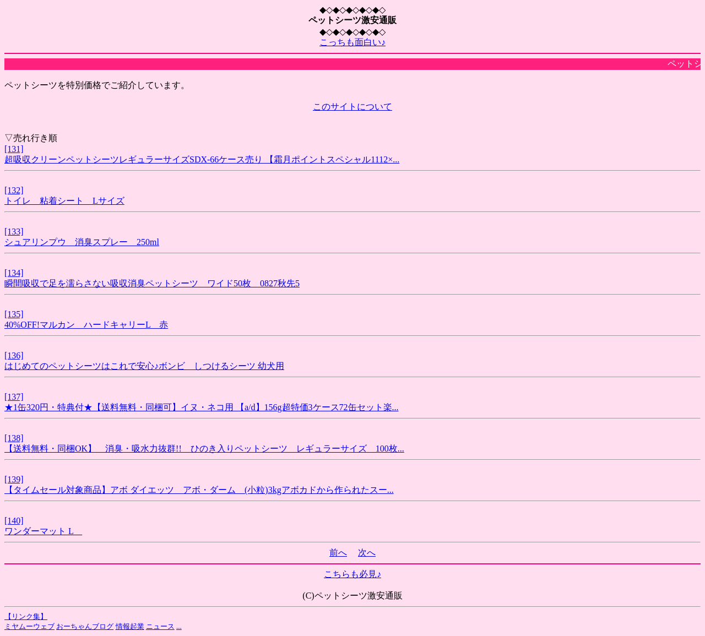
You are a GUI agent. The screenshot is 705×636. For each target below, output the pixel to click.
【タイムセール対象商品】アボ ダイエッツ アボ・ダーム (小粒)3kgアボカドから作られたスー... (199, 489)
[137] (14, 396)
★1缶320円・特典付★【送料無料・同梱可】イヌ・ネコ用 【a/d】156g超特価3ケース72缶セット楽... (201, 407)
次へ (367, 552)
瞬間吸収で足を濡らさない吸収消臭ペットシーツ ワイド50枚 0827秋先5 (152, 283)
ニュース (160, 626)
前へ (338, 552)
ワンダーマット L (43, 531)
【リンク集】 (25, 616)
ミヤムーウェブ (29, 626)
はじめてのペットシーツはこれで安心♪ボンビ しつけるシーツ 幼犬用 (144, 366)
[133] (14, 231)
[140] (14, 520)
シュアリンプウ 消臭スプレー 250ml (81, 242)
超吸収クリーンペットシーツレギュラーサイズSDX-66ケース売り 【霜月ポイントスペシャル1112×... (201, 159)
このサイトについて (352, 106)
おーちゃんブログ (84, 626)
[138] (14, 438)
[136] (14, 355)
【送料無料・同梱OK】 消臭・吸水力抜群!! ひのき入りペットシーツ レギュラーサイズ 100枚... (204, 448)
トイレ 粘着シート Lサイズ (64, 200)
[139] (14, 479)
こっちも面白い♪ (352, 42)
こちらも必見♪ (352, 574)
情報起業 (130, 626)
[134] (14, 273)
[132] (14, 190)
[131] (14, 149)
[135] (14, 314)
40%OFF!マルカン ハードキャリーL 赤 (86, 324)
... (179, 626)
